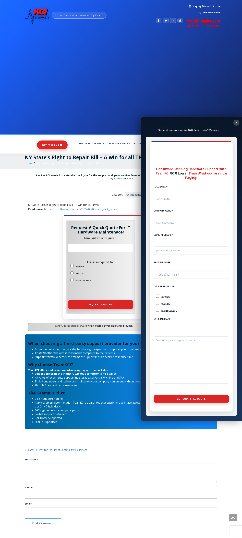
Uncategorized (134, 194)
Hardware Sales (119, 143)
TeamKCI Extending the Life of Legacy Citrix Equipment (57, 456)
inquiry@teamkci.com (206, 6)
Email (28, 510)
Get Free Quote (52, 144)
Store (137, 143)
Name (29, 494)
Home (28, 163)
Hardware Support (92, 143)
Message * (31, 466)
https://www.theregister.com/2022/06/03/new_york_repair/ (81, 209)
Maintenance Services (161, 143)
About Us (186, 143)
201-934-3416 (211, 12)
